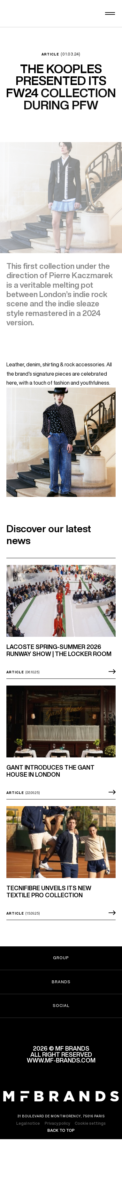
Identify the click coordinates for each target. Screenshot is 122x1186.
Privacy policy (57, 1131)
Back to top (61, 1138)
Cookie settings (90, 1131)
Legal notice (28, 1131)
